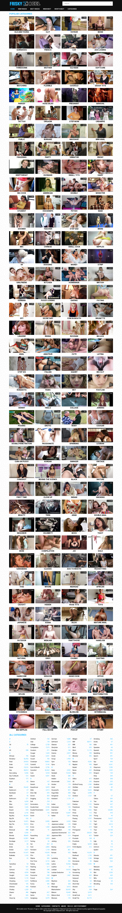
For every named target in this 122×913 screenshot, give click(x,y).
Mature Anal (61, 895)
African (100, 587)
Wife (103, 878)
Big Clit (18, 818)
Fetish (74, 211)
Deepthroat (22, 175)
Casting (100, 658)
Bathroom (18, 798)
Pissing (21, 426)
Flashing (39, 867)
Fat (39, 844)
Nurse (82, 770)
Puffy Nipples (82, 847)
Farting (39, 841)
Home (12, 9)
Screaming (82, 872)
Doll (39, 801)
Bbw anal (100, 139)
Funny (39, 884)
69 (22, 265)
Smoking (100, 497)
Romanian (82, 861)
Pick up (74, 730)
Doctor (39, 796)
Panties (82, 804)
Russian (74, 336)
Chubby (74, 658)
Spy (21, 318)
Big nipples (21, 730)
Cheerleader (18, 884)
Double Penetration (39, 810)
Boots (18, 844)
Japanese (21, 623)
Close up (48, 497)
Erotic (48, 426)
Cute (74, 354)
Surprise (103, 781)
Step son (47, 694)
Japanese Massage (61, 827)
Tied (103, 821)
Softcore (100, 68)
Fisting (100, 300)
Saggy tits (100, 86)
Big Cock (18, 821)
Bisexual (18, 830)
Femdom (39, 850)
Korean (48, 462)
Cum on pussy (22, 462)
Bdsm (100, 32)
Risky (74, 426)
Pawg (48, 390)
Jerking (100, 408)
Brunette (100, 318)
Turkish (103, 835)
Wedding (103, 869)
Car (74, 50)
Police (82, 821)
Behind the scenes (48, 479)
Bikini (100, 229)
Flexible (48, 86)
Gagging (39, 892)
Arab (74, 515)
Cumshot (21, 479)
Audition (18, 779)
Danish (39, 784)
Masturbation (100, 694)
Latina (100, 354)
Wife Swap (103, 881)
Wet (74, 390)
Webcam (48, 641)
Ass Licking (18, 773)
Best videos (35, 9)
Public (21, 139)
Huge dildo (48, 104)
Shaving (82, 881)
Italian (48, 372)
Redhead (74, 587)
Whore (48, 587)
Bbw (18, 804)
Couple (39, 756)
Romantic (22, 390)
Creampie (100, 122)
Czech (74, 694)
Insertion (61, 810)
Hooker (61, 784)
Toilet (103, 827)
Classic (48, 569)
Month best (59, 9)
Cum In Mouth (39, 767)
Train (103, 833)
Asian (48, 623)
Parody (21, 104)
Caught (22, 605)
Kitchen (48, 283)
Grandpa (61, 750)
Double (74, 193)
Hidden (48, 605)
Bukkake (48, 139)
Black (74, 479)
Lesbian (100, 444)
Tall (103, 796)
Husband (48, 175)
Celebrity (48, 533)
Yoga (103, 889)
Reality (82, 852)
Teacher (48, 229)
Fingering (22, 157)
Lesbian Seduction (61, 872)
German (22, 300)
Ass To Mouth (18, 776)
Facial (48, 712)
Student (21, 211)
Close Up (18, 898)
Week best (47, 9)
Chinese (48, 247)
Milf (82, 742)
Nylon (22, 694)
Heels (48, 408)
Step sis (22, 372)
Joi (74, 551)
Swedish (103, 787)
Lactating (61, 858)
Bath (18, 796)
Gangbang (21, 569)
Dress (39, 813)
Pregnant (74, 104)
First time (22, 497)
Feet (39, 847)
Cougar (100, 426)
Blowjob (74, 712)
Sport (103, 759)
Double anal (100, 515)
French (48, 50)
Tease (103, 807)
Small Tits (82, 898)
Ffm (39, 855)
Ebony (100, 157)
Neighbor (21, 533)
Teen (48, 515)
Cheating (18, 881)
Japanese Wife (61, 835)
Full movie (48, 730)
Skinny (21, 408)
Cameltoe (18, 864)
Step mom (74, 122)
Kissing (61, 847)
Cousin (39, 759)
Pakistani (82, 801)
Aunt (18, 781)
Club (39, 742)
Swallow (103, 784)
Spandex (103, 747)
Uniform (103, 847)
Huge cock (74, 676)
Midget (82, 739)
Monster (100, 193)
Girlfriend (21, 283)
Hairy (100, 175)
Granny (61, 753)
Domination (39, 804)
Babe (18, 787)
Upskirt (103, 850)
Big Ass (18, 815)
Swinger (74, 462)
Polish (82, 824)
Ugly (103, 841)
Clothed (39, 739)
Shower (22, 229)
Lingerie (22, 336)
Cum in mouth (74, 318)
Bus (18, 858)
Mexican (61, 898)
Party (48, 157)
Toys (100, 605)
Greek (61, 756)
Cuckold (74, 86)
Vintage (100, 462)
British (100, 283)
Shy (82, 889)
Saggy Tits (82, 869)
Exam (39, 830)
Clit (48, 32)
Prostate (82, 838)
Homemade (74, 283)
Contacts (56, 906)
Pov (82, 833)
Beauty (21, 515)
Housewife (48, 211)
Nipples (100, 247)
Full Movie (39, 881)
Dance (39, 781)
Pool (82, 827)
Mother (48, 68)
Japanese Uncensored (61, 833)
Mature (100, 479)
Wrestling (103, 884)
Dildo (74, 623)
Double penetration (22, 444)
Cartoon (18, 869)
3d (18, 744)
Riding (48, 336)
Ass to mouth (74, 569)
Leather (61, 867)
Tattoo (21, 122)
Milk (82, 744)
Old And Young (82, 784)
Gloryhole (61, 747)
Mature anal (100, 623)
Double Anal (39, 807)
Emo (39, 824)
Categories (72, 9)
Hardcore (22, 676)
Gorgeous (22, 50)
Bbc (21, 247)
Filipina (39, 858)
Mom (21, 551)
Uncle (103, 844)
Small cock (74, 247)
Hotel (61, 787)
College (74, 408)
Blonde (18, 835)
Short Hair (82, 884)
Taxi (103, 801)
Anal (21, 354)
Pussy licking (48, 300)
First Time (39, 861)
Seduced (48, 676)
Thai (22, 587)
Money (74, 265)
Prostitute (82, 841)
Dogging (48, 265)
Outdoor (21, 641)
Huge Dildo (61, 793)
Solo (100, 551)
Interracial (100, 712)
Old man (74, 68)
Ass (18, 770)
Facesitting (100, 569)
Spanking (74, 444)
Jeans (61, 838)
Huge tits (74, 605)
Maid (100, 211)
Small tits (74, 175)
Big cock (21, 193)
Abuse (63, 906)
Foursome (39, 875)
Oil (82, 781)
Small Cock (82, 895)
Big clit (100, 372)
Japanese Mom (61, 830)
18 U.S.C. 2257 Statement (76, 906)
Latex (61, 861)
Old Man (82, 787)
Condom (39, 750)
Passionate (48, 444)
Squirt (74, 372)
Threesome (21, 68)
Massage (74, 139)
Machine (61, 881)
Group (61, 759)
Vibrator (74, 157)
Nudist (82, 767)
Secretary (48, 318)
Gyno (61, 764)
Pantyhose (74, 641)
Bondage (18, 841)
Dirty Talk (39, 793)
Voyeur (74, 32)
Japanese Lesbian (61, 824)
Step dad (74, 229)
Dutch (39, 815)
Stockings (21, 712)
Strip (100, 265)
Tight (100, 533)
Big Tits (18, 824)
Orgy (47, 658)
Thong (103, 815)
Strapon (103, 773)
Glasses (61, 744)
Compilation (48, 551)
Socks (103, 742)
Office (100, 676)
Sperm (103, 756)
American (48, 193)
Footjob (100, 390)
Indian (74, 497)
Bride (18, 847)
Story (100, 730)
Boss (74, 533)
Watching (22, 86)
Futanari (39, 887)
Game (39, 895)
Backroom (18, 790)
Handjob (100, 641)
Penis (82, 813)
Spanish (103, 750)
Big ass (100, 336)
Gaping (74, 300)
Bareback (18, 793)
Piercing (82, 815)
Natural (21, 658)
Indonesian (61, 807)
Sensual (100, 104)
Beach (18, 810)
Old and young (21, 32)
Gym (61, 761)
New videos (22, 9)
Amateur (48, 354)
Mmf (82, 747)
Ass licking (100, 50)
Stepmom (103, 767)
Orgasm (48, 122)
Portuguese (82, 830)
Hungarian (61, 796)
